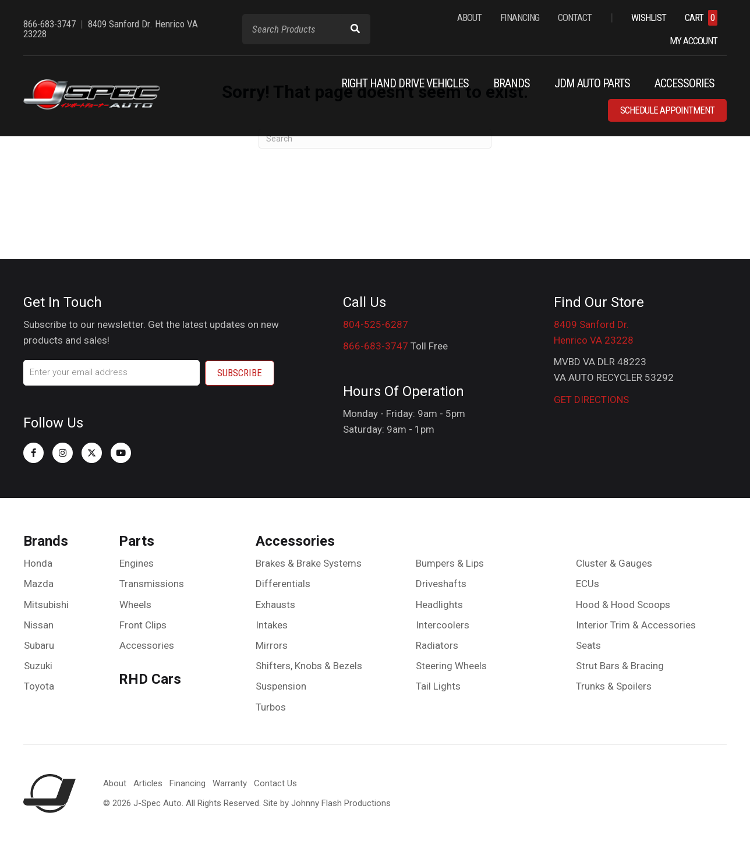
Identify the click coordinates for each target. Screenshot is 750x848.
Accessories (146, 645)
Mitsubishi (46, 604)
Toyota (39, 686)
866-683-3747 (375, 346)
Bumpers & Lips (450, 563)
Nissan (39, 625)
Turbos (271, 707)
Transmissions (151, 583)
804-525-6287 (375, 324)
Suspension (281, 686)
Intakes (272, 625)
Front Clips (143, 625)
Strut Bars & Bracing (620, 666)
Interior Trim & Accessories (636, 625)
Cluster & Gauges (614, 563)
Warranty (230, 783)
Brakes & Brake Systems (309, 563)
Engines (136, 563)
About (114, 783)
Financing (187, 783)
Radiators (437, 645)
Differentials (283, 583)
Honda (38, 563)
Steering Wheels (451, 666)
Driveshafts (441, 583)
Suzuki (38, 666)
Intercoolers (442, 625)
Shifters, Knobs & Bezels (309, 666)
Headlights (439, 604)
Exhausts (275, 604)
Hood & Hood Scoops (623, 604)
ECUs (587, 583)
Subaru (39, 645)
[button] (33, 453)
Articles (147, 783)
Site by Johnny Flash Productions (327, 803)
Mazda (39, 583)
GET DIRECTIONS (591, 399)
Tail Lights (438, 686)
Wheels (135, 604)
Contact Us (275, 783)
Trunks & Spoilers (614, 686)
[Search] (375, 139)
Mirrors (272, 645)
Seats (588, 645)
